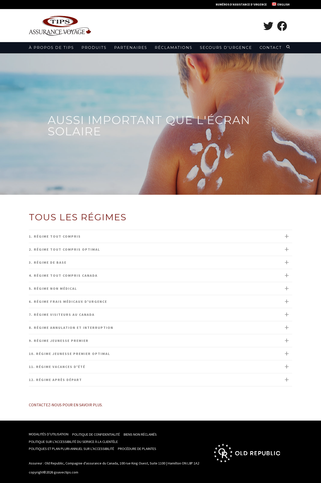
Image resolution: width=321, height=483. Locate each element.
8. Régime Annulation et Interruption (71, 327)
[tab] (160, 236)
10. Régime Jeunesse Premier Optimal (69, 353)
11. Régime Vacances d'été (57, 366)
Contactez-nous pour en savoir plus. (66, 404)
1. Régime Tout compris (55, 236)
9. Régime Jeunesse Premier (59, 340)
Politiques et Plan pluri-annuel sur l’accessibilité (71, 448)
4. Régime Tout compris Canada (63, 275)
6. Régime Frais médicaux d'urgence (68, 301)
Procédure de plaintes (137, 448)
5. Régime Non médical (53, 288)
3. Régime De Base (47, 262)
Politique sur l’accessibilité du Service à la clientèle (73, 441)
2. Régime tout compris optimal (64, 249)
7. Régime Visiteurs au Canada (62, 314)
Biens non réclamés (140, 434)
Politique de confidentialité (96, 434)
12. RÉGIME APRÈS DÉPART (55, 379)
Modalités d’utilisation (48, 434)
